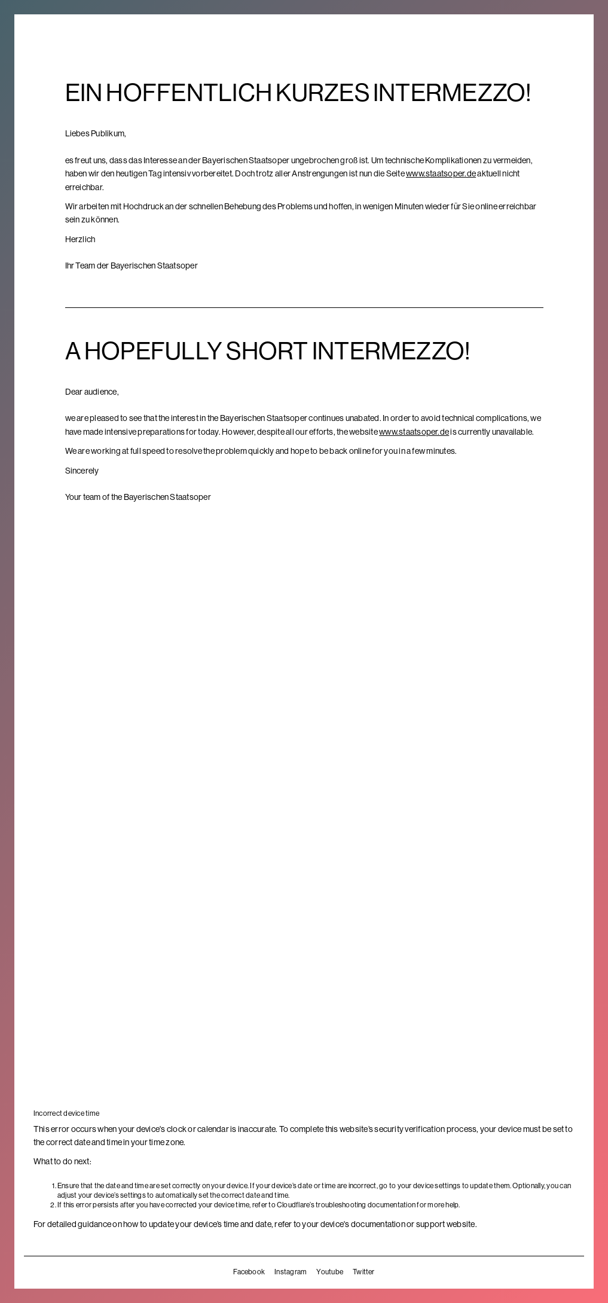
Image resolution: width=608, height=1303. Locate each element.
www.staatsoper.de (441, 173)
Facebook (249, 1272)
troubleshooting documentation (365, 1205)
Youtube (329, 1272)
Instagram (290, 1272)
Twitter (364, 1272)
